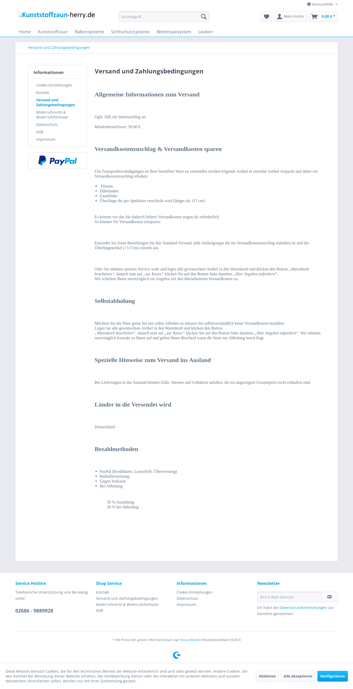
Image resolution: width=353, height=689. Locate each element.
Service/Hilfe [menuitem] (320, 4)
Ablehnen (267, 676)
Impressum (46, 139)
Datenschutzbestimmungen (303, 607)
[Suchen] (203, 17)
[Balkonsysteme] (89, 32)
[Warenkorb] (323, 17)
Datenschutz (47, 124)
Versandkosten (190, 640)
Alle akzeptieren (298, 676)
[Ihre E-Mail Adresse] (289, 597)
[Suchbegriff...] (164, 17)
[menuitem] (164, 17)
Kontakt (42, 92)
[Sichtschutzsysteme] (130, 32)
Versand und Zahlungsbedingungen (55, 102)
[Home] (24, 32)
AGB (39, 131)
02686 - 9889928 (34, 610)
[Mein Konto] (290, 17)
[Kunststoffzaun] (52, 32)
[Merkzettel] (266, 17)
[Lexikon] (206, 32)
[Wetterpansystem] (174, 32)
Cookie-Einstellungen (54, 85)
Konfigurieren (332, 676)
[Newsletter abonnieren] (330, 597)
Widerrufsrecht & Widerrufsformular (52, 114)
